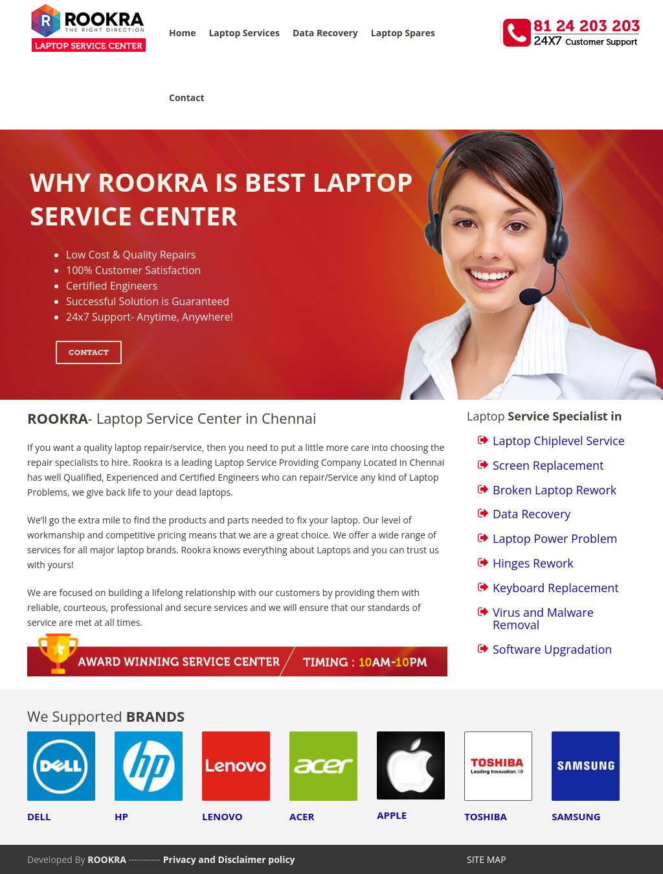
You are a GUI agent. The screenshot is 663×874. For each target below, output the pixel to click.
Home (182, 33)
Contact (187, 97)
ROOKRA (107, 859)
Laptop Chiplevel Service (559, 440)
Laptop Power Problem (555, 538)
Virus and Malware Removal (543, 618)
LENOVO (222, 816)
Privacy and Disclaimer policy (229, 859)
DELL (39, 816)
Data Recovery (325, 33)
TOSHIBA (485, 816)
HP (121, 816)
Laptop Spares (403, 33)
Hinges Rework (533, 563)
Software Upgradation (552, 649)
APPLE (392, 815)
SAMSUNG (576, 816)
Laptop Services (243, 33)
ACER (301, 816)
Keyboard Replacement (556, 587)
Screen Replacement (548, 465)
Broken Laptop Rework (554, 490)
